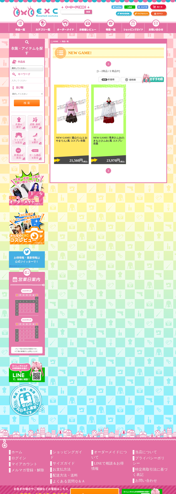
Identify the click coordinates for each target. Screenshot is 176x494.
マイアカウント (24, 464)
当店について (146, 452)
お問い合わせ (146, 481)
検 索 (27, 102)
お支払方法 (62, 469)
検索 (88, 12)
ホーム (16, 452)
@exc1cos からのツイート (19, 266)
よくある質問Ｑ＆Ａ (69, 481)
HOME (54, 42)
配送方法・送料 (65, 475)
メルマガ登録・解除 (27, 470)
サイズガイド (64, 463)
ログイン (18, 458)
